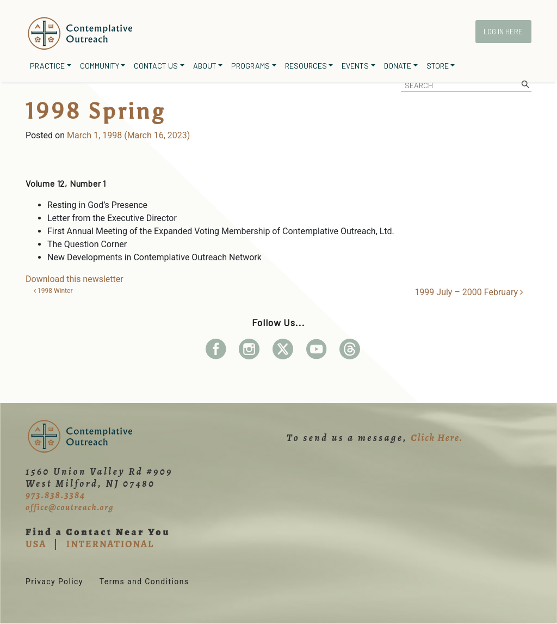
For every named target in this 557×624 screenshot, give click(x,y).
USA (36, 543)
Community (99, 65)
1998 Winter (53, 291)
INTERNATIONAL (110, 543)
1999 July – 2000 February (468, 292)
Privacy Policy (54, 581)
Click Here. (437, 437)
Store (437, 65)
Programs (250, 65)
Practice (47, 65)
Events (355, 65)
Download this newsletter (74, 279)
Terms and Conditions (144, 581)
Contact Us (156, 65)
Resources (306, 65)
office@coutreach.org (70, 507)
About (204, 65)
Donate (397, 65)
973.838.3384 (55, 494)
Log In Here (503, 31)
